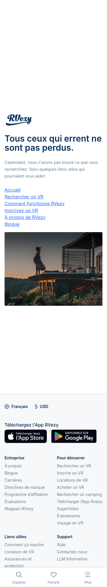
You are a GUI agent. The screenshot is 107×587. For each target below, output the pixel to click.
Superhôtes (68, 508)
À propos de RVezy (25, 217)
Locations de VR (72, 480)
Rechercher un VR (24, 197)
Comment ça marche (24, 544)
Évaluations (15, 501)
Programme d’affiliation (26, 494)
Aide (61, 544)
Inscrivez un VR (21, 210)
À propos (13, 465)
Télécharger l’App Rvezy (79, 501)
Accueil (13, 190)
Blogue (12, 224)
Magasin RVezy (19, 508)
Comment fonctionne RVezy (34, 203)
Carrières (13, 480)
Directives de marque (25, 487)
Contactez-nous (72, 551)
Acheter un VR (70, 487)
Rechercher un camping (79, 494)
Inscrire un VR (70, 473)
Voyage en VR (70, 522)
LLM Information (72, 558)
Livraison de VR (19, 551)
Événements (68, 515)
